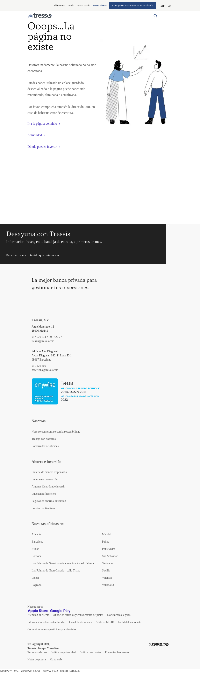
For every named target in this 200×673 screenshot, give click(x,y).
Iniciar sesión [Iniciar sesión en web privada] (83, 5)
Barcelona (37, 541)
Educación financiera (44, 493)
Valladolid (108, 585)
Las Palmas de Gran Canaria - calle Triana (56, 570)
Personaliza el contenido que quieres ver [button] (32, 255)
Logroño (37, 585)
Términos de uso (37, 652)
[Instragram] (163, 644)
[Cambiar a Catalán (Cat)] (169, 6)
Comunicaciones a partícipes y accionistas (52, 629)
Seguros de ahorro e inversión (49, 501)
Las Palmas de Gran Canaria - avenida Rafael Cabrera (63, 563)
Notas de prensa (37, 659)
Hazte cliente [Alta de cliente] (99, 5)
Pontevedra (108, 548)
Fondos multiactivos (43, 508)
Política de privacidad (63, 652)
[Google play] (60, 611)
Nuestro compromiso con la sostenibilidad (56, 431)
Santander (108, 563)
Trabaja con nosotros (44, 438)
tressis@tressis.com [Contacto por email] (43, 341)
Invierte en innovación (45, 479)
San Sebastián (110, 556)
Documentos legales (118, 614)
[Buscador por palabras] (155, 16)
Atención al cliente (38, 614)
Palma (105, 541)
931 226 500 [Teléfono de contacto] (39, 365)
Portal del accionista (129, 622)
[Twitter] (150, 644)
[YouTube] (157, 644)
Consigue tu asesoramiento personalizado (132, 5)
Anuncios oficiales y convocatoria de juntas (78, 614)
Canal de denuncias (80, 622)
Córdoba (37, 556)
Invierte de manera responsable (50, 472)
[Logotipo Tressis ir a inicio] (40, 16)
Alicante (36, 534)
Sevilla (106, 570)
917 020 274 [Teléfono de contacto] (39, 336)
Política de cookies (90, 652)
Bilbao (35, 548)
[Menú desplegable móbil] (166, 16)
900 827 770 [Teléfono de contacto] (56, 336)
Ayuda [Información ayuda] (71, 5)
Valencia (107, 577)
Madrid (106, 534)
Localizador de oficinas (45, 446)
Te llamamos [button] (58, 5)
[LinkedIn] (160, 644)
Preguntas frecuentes (117, 652)
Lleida (35, 577)
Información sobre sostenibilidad (46, 622)
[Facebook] (153, 644)
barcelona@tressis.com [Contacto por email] (45, 369)
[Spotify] (167, 644)
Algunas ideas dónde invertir (48, 486)
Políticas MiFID (104, 622)
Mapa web (56, 659)
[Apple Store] (38, 611)
